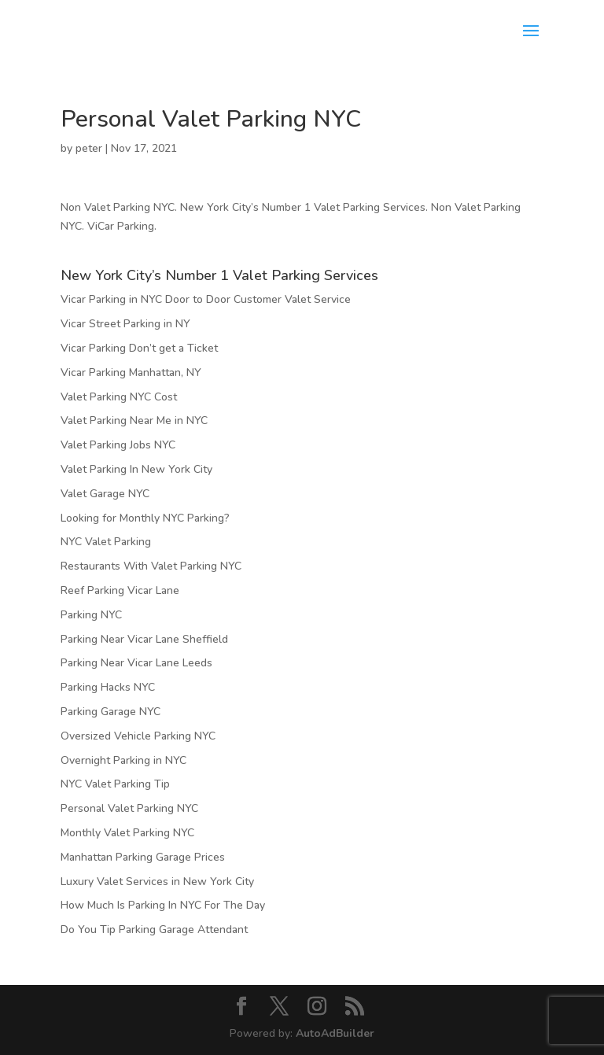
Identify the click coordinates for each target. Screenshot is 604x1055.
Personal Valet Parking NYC (129, 808)
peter (89, 148)
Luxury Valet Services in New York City (157, 881)
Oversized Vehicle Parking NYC (138, 736)
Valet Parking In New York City (136, 469)
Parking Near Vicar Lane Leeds (136, 662)
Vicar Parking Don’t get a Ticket (139, 348)
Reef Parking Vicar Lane (120, 590)
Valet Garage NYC (105, 493)
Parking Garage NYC (110, 711)
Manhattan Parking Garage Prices (143, 857)
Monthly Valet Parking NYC (127, 832)
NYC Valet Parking (106, 541)
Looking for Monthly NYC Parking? (145, 518)
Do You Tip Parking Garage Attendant (154, 929)
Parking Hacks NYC (108, 687)
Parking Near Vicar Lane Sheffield (144, 639)
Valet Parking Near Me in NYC (134, 420)
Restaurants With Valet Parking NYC (151, 566)
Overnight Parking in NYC (123, 760)
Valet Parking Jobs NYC (118, 444)
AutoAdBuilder (335, 1033)
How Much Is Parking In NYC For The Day (163, 905)
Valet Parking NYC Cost (119, 396)
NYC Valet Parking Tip (115, 783)
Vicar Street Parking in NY (125, 323)
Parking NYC (91, 614)
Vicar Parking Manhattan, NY (131, 372)
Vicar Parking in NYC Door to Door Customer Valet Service (206, 299)
